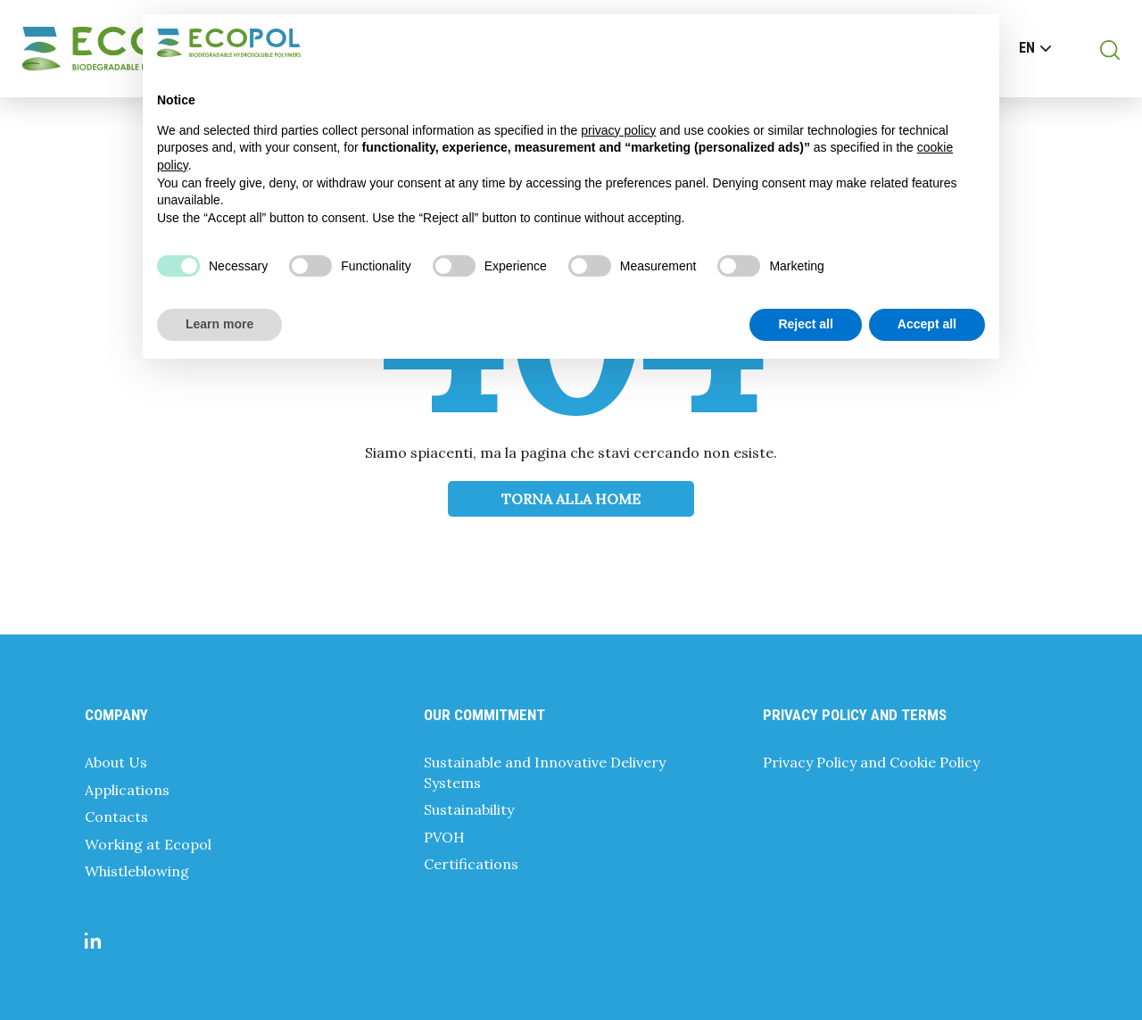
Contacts (116, 816)
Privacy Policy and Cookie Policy (871, 762)
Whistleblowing (137, 871)
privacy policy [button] (618, 130)
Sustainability (469, 809)
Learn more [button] (219, 324)
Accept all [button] (927, 324)
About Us (116, 762)
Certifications (471, 864)
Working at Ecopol (148, 844)
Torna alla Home (571, 499)
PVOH (444, 837)
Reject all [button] (805, 324)
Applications (127, 790)
